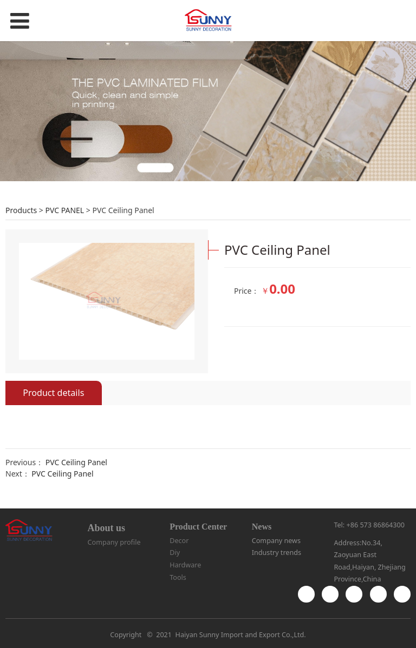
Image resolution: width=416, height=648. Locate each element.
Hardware (185, 565)
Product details (53, 393)
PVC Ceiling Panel (76, 462)
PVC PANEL (64, 210)
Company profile (114, 542)
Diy (175, 552)
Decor (179, 540)
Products (21, 210)
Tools (178, 577)
